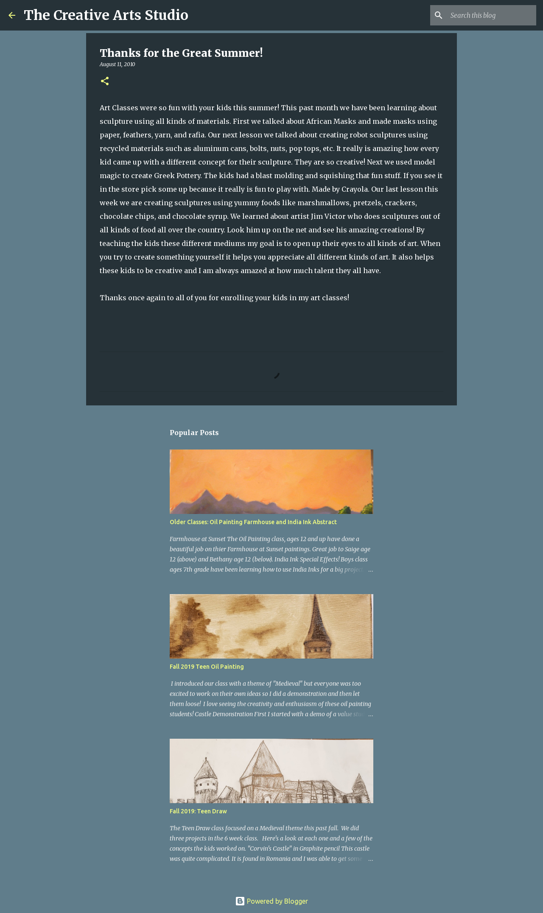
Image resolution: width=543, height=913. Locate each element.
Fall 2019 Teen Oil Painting (207, 666)
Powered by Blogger (271, 901)
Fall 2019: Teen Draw (198, 811)
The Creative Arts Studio (106, 15)
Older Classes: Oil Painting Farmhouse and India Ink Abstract (253, 522)
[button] (105, 81)
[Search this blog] (491, 15)
